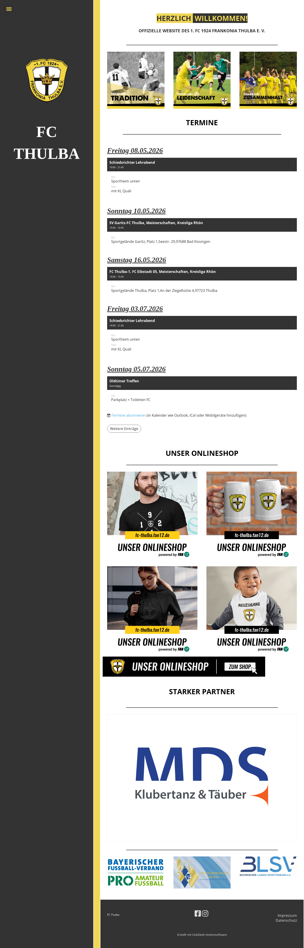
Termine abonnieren (128, 415)
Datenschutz (286, 920)
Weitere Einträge (124, 428)
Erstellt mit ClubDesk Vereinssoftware (202, 935)
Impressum (287, 915)
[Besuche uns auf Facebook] (198, 913)
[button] (202, 178)
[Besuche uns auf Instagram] (205, 913)
